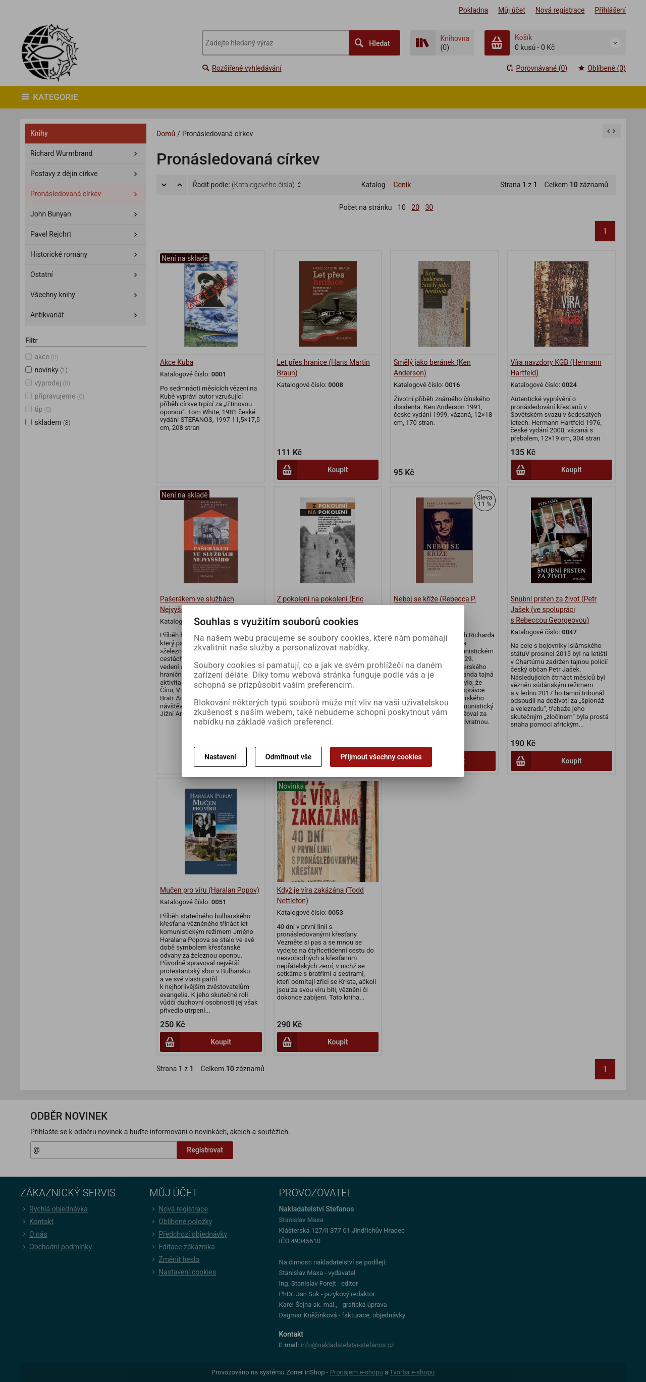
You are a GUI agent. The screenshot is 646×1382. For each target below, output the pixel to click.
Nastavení (220, 757)
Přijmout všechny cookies (380, 757)
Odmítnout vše (288, 757)
